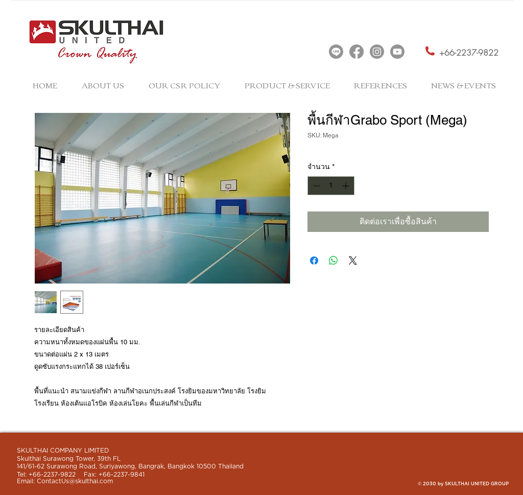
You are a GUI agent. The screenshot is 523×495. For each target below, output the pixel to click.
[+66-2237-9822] (468, 53)
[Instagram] (377, 51)
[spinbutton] (331, 186)
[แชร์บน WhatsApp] (333, 260)
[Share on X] (353, 260)
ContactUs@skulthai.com (75, 481)
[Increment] (346, 186)
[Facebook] (356, 51)
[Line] (336, 51)
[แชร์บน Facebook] (314, 260)
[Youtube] (397, 51)
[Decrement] (315, 186)
